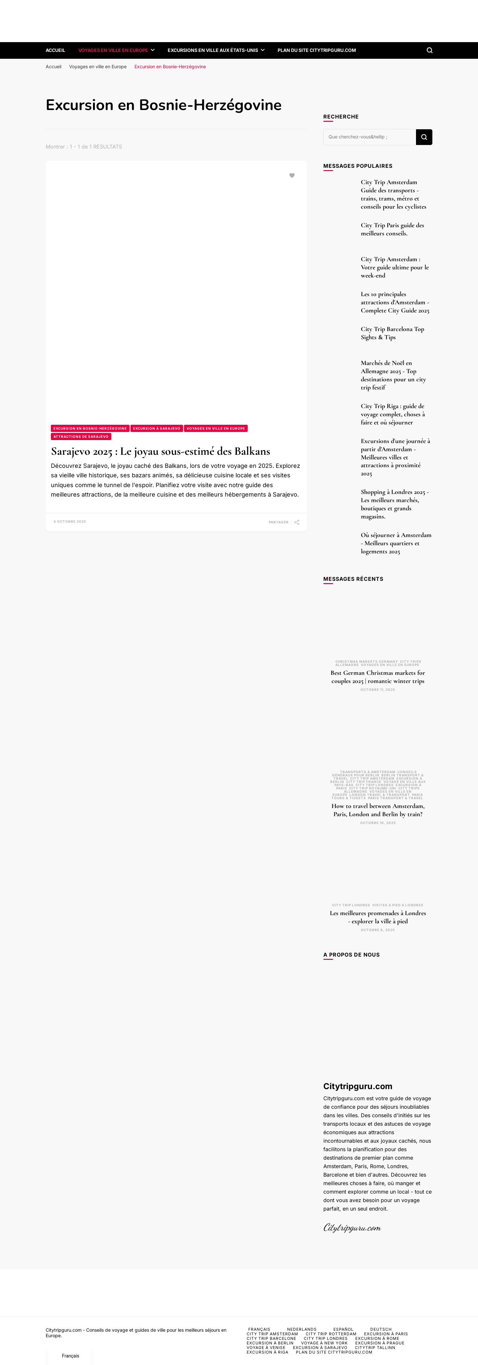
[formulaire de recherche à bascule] (430, 50)
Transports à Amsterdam (367, 772)
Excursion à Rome (377, 1338)
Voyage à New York (324, 1343)
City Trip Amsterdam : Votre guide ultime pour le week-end (395, 267)
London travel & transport (379, 795)
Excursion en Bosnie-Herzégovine (90, 428)
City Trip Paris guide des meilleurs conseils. (392, 229)
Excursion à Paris (386, 1333)
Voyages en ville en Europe (113, 50)
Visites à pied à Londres (398, 905)
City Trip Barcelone (271, 1338)
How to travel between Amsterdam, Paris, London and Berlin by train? (378, 810)
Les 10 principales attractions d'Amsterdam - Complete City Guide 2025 (395, 302)
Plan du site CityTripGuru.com (317, 50)
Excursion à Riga (267, 1352)
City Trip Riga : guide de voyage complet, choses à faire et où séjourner (393, 414)
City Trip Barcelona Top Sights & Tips (392, 333)
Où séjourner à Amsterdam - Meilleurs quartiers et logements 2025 (396, 543)
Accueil (55, 50)
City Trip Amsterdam (372, 778)
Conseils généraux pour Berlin (374, 773)
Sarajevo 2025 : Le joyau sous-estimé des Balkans (160, 451)
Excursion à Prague (380, 1343)
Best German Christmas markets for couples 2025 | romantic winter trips (378, 677)
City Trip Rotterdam (331, 1333)
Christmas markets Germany (366, 661)
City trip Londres (375, 785)
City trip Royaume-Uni (372, 788)
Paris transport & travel (395, 798)
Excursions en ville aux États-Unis (213, 50)
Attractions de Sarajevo (81, 436)
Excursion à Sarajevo (156, 428)
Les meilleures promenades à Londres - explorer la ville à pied (378, 917)
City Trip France (363, 782)
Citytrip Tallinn (375, 1347)
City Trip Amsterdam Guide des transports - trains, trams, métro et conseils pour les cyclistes (393, 194)
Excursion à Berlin (270, 1343)
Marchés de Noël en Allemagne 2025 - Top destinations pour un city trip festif (393, 375)
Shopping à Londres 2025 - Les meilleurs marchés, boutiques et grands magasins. (395, 504)
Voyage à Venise (266, 1347)
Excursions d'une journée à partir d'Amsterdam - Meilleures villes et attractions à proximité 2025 (395, 457)
